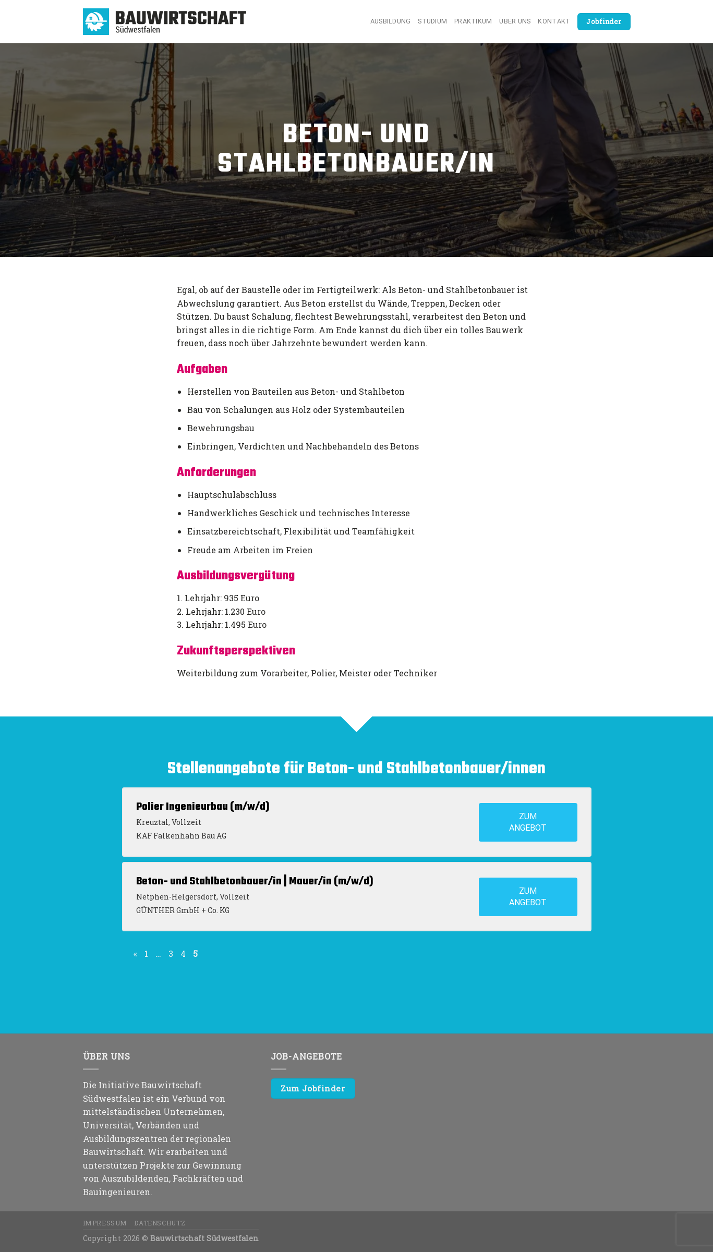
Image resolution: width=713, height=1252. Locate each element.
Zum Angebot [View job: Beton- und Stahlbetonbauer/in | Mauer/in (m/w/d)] (528, 896)
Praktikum (473, 21)
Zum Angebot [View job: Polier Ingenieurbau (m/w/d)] (528, 822)
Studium (432, 21)
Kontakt (554, 21)
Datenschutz (159, 1223)
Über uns (514, 21)
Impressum (105, 1223)
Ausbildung (390, 21)
